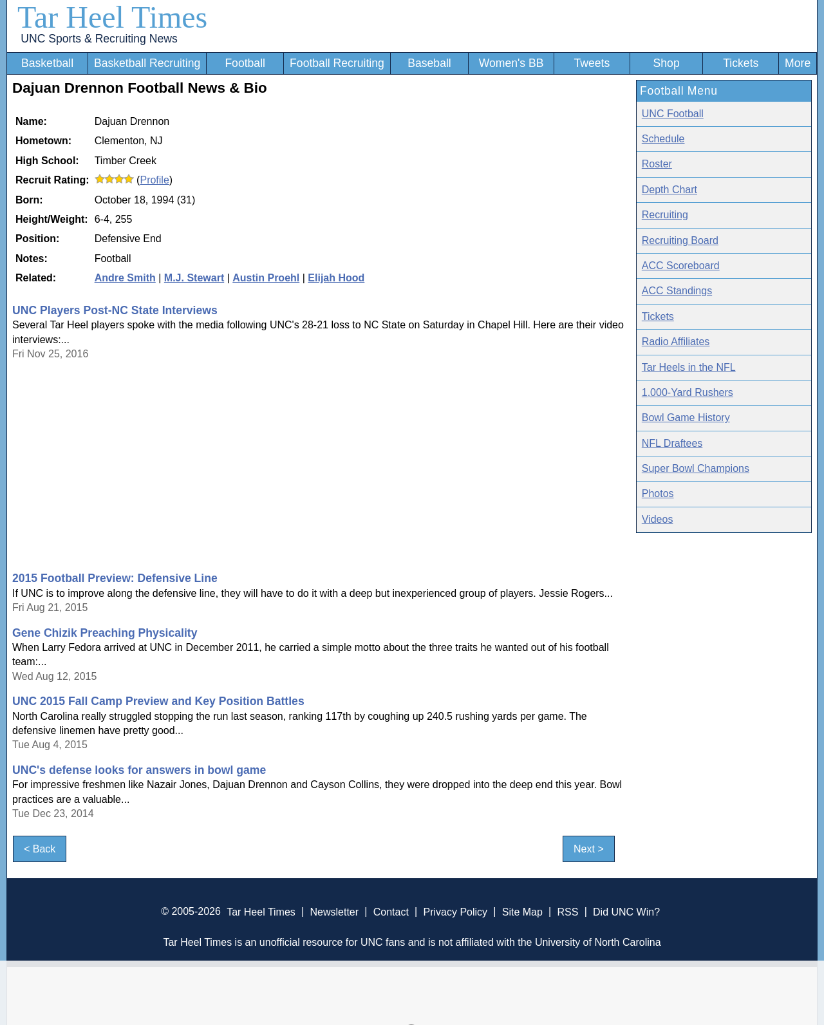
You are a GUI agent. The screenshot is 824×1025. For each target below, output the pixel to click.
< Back (39, 848)
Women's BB (511, 63)
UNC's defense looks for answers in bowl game (139, 770)
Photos (658, 493)
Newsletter (334, 911)
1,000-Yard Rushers (687, 392)
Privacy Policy (455, 911)
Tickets (740, 63)
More (797, 63)
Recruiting (665, 214)
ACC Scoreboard (681, 265)
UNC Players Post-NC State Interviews (115, 310)
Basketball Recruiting (147, 63)
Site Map (522, 911)
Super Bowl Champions (695, 468)
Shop (666, 63)
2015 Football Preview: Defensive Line (115, 578)
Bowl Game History (686, 417)
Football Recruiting (337, 63)
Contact (391, 911)
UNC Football (673, 113)
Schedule (663, 138)
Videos (657, 519)
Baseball (429, 63)
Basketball (47, 63)
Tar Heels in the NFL (689, 367)
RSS (567, 911)
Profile (154, 179)
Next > (589, 848)
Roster (657, 163)
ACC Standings (677, 290)
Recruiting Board (680, 240)
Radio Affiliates (676, 341)
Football (245, 63)
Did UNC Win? (626, 911)
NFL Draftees (672, 443)
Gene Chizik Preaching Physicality (104, 632)
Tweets (592, 63)
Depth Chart (669, 189)
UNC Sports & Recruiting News (99, 38)
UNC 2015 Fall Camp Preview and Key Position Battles (158, 701)
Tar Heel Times (112, 17)
